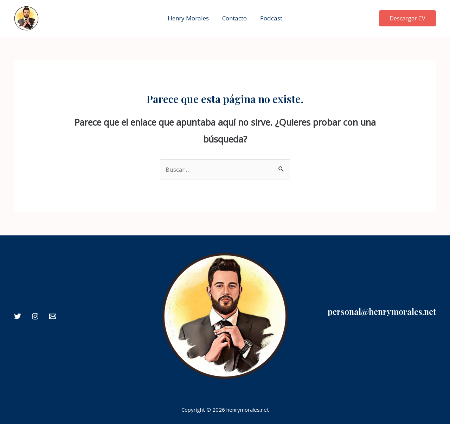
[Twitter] (17, 316)
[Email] (52, 316)
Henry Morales (189, 18)
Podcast (270, 18)
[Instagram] (35, 316)
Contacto (234, 18)
